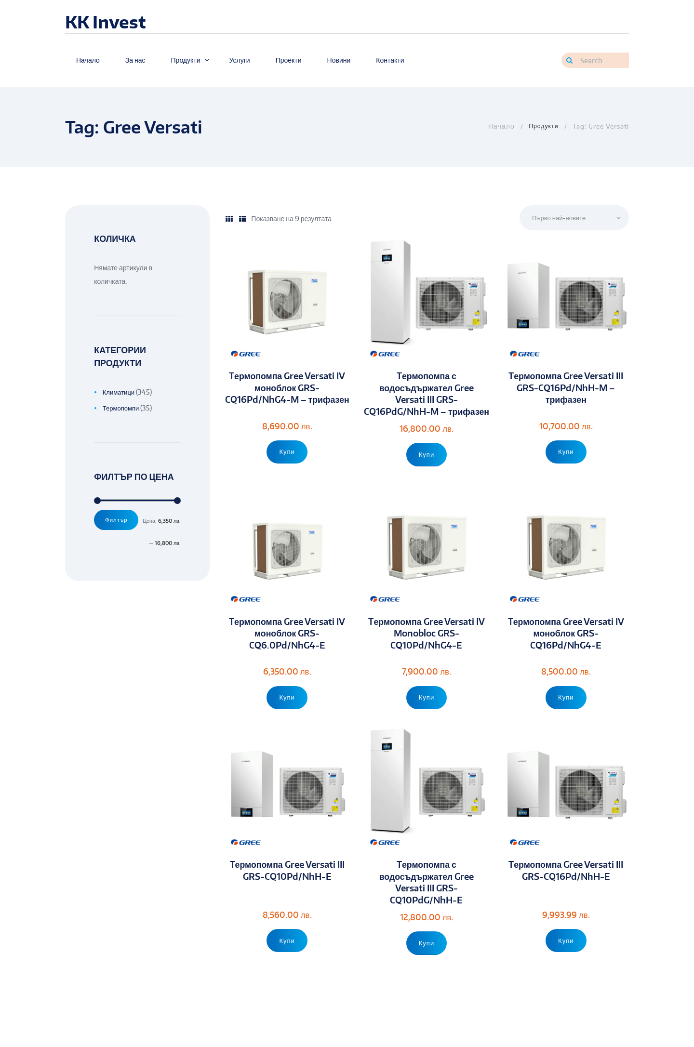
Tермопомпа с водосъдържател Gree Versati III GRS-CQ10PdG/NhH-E (426, 898)
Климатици (120, 392)
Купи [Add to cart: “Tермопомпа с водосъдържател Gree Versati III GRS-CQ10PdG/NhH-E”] (426, 960)
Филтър (118, 520)
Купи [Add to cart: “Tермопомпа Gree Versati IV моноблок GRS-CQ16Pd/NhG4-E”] (566, 712)
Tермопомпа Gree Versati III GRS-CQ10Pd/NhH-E (287, 886)
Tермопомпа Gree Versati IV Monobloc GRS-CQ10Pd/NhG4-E (426, 649)
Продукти (542, 126)
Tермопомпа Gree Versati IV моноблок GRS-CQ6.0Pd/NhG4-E (287, 649)
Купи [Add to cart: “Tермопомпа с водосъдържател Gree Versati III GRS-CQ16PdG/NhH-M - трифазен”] (426, 469)
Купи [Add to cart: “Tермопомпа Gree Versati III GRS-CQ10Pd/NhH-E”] (287, 955)
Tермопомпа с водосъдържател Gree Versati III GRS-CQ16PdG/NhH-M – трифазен (426, 401)
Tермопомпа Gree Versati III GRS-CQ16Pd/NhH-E (565, 886)
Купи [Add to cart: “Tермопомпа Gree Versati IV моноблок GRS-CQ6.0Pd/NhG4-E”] (287, 712)
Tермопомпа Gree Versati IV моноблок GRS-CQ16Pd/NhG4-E (566, 649)
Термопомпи (122, 408)
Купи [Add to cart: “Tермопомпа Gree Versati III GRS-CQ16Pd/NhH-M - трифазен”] (566, 452)
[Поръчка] (570, 218)
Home (498, 126)
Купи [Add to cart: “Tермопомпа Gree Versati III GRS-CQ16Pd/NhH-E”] (566, 955)
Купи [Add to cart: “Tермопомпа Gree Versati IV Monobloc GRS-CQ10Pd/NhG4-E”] (426, 712)
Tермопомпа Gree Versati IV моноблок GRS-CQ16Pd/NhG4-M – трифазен (287, 395)
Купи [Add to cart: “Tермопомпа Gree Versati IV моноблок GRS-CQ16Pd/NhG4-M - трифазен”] (287, 457)
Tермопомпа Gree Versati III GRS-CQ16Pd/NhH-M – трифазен (565, 389)
